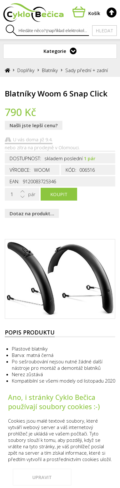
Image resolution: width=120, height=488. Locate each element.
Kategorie (55, 51)
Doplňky (26, 70)
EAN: (15, 181)
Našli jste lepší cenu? (34, 125)
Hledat (104, 31)
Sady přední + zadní (86, 70)
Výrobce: (20, 170)
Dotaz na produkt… (32, 213)
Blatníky (50, 70)
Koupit (59, 194)
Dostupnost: (25, 158)
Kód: (71, 170)
